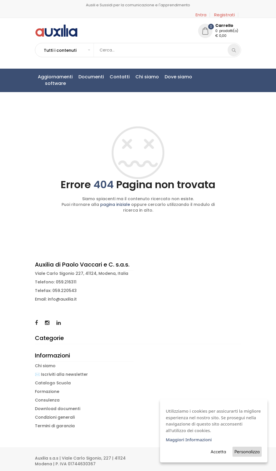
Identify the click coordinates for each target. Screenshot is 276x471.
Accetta (218, 451)
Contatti (120, 76)
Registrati (224, 15)
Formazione (47, 391)
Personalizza (247, 451)
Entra (201, 15)
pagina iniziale (115, 204)
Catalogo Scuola (53, 383)
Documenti (91, 76)
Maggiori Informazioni (189, 439)
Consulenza (47, 400)
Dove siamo (178, 76)
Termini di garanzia (55, 426)
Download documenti (57, 409)
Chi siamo (147, 76)
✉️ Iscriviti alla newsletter (61, 374)
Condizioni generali (55, 417)
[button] (66, 50)
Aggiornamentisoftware (55, 80)
